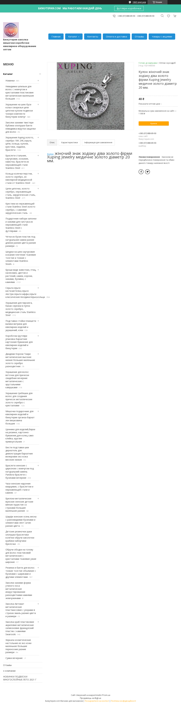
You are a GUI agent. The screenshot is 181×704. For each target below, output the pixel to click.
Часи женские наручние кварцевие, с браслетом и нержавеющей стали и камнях (19, 488)
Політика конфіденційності (123, 701)
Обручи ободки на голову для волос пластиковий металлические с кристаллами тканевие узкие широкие (20, 555)
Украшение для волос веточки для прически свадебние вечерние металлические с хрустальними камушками (17, 379)
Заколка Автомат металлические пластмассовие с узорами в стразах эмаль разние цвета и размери (20, 610)
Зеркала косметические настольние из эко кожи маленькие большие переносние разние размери (18, 646)
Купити (153, 123)
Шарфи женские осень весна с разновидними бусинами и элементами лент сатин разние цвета (20, 521)
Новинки (10, 80)
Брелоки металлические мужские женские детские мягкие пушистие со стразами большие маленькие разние (19, 504)
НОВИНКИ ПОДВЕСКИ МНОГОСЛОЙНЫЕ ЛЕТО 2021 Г (19, 678)
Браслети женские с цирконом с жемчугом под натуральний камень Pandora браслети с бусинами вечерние (19, 471)
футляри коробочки (129, 8)
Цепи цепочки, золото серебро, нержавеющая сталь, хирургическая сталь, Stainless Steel (20, 193)
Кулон (50, 153)
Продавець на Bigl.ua (90, 698)
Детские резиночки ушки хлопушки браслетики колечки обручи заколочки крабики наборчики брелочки (19, 537)
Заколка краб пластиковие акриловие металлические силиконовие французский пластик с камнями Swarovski (19, 628)
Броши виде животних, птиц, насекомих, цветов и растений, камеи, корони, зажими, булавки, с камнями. (20, 276)
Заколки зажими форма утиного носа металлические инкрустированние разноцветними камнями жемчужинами (18, 590)
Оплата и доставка (116, 36)
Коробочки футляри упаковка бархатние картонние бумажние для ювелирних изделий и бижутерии (19, 342)
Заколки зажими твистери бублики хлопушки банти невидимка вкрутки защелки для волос (20, 127)
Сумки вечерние (14, 658)
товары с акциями (162, 36)
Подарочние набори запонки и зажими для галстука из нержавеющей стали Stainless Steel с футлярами (20, 224)
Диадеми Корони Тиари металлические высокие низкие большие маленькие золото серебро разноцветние (20, 360)
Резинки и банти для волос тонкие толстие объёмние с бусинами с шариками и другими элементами (20, 572)
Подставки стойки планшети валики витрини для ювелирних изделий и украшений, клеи (20, 325)
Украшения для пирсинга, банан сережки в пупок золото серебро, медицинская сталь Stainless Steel (20, 309)
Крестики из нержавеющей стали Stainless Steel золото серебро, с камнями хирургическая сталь (20, 208)
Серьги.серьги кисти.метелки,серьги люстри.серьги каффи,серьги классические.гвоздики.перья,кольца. (25, 292)
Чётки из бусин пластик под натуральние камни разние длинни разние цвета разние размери (20, 241)
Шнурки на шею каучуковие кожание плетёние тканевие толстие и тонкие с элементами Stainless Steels (20, 257)
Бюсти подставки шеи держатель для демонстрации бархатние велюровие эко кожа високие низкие (19, 453)
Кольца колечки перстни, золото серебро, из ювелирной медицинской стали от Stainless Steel (18, 178)
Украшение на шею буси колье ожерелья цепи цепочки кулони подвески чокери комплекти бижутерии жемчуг (19, 110)
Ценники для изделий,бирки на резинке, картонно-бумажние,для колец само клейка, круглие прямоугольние (20, 435)
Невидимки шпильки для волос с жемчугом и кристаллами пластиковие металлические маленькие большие (19, 92)
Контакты (92, 36)
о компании (9, 670)
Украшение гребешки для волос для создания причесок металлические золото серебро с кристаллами (18, 399)
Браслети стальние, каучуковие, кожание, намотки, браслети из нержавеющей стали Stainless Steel (17, 161)
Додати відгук (168, 16)
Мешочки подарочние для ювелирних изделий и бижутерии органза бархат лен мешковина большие (20, 417)
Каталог (72, 36)
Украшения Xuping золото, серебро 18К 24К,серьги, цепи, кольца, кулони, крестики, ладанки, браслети (19, 143)
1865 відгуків (139, 2)
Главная (55, 36)
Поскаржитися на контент (97, 701)
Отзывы (139, 36)
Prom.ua (106, 695)
